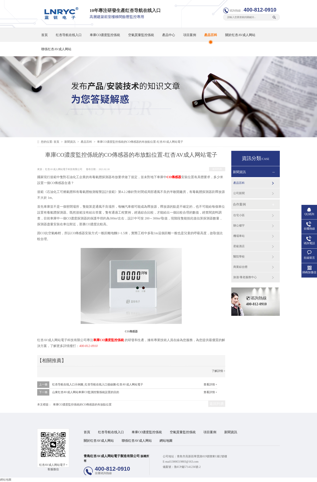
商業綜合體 (240, 266)
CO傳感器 (174, 177)
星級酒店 (239, 246)
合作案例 (239, 204)
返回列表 (217, 169)
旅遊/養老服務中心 (245, 277)
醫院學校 (239, 256)
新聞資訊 (70, 141)
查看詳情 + (210, 384)
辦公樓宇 (239, 225)
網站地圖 (166, 440)
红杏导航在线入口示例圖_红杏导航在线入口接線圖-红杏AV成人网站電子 (97, 384)
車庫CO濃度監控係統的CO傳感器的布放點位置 (82, 404)
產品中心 (168, 35)
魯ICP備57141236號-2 (187, 466)
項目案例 (189, 35)
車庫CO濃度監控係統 (105, 35)
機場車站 (239, 235)
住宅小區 (239, 215)
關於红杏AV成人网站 (240, 35)
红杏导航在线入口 (69, 35)
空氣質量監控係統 (141, 35)
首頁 (44, 35)
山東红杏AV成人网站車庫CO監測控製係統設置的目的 (85, 392)
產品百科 (210, 35)
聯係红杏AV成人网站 (56, 49)
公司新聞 (239, 193)
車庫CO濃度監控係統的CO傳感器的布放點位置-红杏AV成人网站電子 (140, 141)
